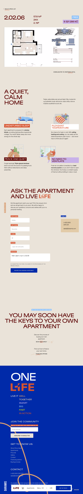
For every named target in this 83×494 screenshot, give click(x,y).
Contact (13, 457)
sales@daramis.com (70, 228)
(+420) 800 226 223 (67, 223)
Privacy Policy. (15, 265)
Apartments (30, 488)
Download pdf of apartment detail (64, 72)
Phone (13, 242)
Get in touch (63, 488)
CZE (51, 488)
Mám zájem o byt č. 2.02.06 (30, 257)
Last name (14, 225)
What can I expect (41, 341)
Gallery (13, 455)
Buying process (15, 462)
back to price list (9, 9)
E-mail (13, 234)
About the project (16, 448)
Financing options (16, 459)
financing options (41, 353)
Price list (13, 452)
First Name (14, 216)
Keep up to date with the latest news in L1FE (24, 425)
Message (13, 251)
